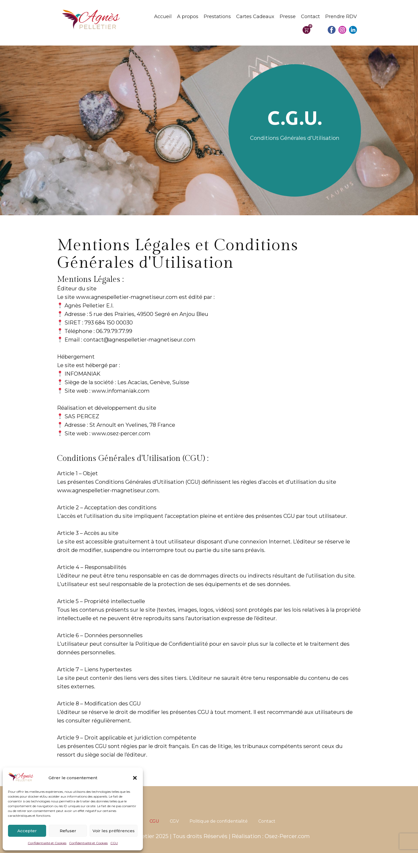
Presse (288, 16)
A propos (187, 16)
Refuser (68, 830)
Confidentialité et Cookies (47, 843)
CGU (114, 843)
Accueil (163, 16)
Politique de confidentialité (219, 821)
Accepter (27, 830)
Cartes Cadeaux (255, 16)
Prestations (217, 16)
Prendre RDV (341, 16)
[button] (135, 778)
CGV (174, 821)
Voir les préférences (114, 830)
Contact (310, 16)
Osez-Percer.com (287, 836)
